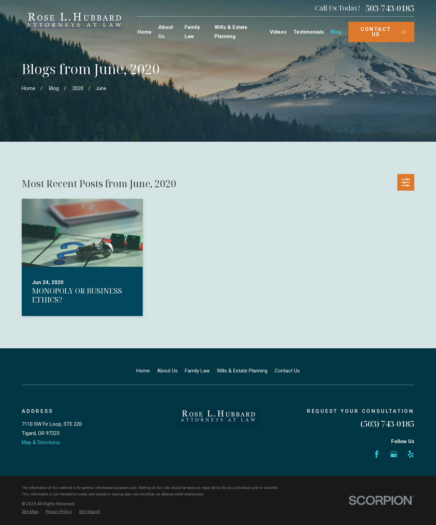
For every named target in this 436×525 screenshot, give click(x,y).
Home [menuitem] (144, 32)
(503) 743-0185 (387, 423)
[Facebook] (376, 454)
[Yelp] (410, 454)
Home (143, 371)
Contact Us (287, 371)
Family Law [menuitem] (192, 31)
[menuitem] (30, 512)
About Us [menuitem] (165, 31)
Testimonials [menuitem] (308, 32)
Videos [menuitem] (278, 32)
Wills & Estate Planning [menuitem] (230, 31)
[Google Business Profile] (393, 454)
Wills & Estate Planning (242, 371)
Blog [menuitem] (336, 32)
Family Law (197, 371)
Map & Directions (41, 442)
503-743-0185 (389, 8)
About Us (167, 371)
